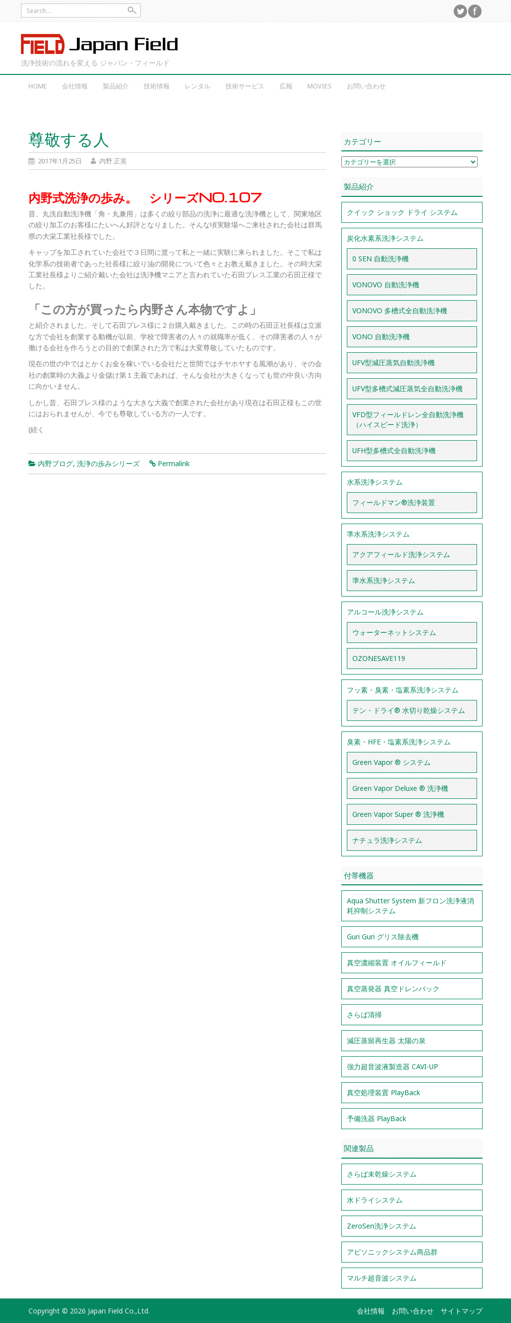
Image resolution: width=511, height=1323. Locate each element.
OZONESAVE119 (378, 658)
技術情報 (157, 85)
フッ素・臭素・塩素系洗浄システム (403, 689)
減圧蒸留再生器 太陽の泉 (386, 1040)
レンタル (198, 85)
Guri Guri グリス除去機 (383, 936)
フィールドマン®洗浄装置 (393, 502)
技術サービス (245, 85)
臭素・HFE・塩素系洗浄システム (399, 741)
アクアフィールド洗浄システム (401, 554)
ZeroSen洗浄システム (381, 1226)
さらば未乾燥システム (382, 1174)
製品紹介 (116, 85)
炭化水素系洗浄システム (385, 238)
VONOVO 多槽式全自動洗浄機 (399, 310)
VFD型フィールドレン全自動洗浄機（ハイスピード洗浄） (408, 419)
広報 (285, 85)
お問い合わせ (366, 85)
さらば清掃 (364, 1014)
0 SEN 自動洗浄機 (380, 258)
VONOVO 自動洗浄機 (385, 284)
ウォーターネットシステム (394, 632)
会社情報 (75, 85)
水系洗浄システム (375, 482)
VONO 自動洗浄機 (381, 336)
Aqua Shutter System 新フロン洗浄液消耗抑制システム (410, 905)
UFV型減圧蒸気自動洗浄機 (393, 362)
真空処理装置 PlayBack (383, 1092)
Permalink (174, 463)
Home (37, 85)
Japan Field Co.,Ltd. (100, 44)
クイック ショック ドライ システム (402, 212)
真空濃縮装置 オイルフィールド (397, 962)
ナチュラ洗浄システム (387, 840)
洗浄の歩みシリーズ (108, 463)
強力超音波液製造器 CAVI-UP (392, 1066)
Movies (319, 85)
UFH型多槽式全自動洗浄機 (394, 450)
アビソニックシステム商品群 (392, 1252)
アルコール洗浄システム (385, 612)
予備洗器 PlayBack (376, 1118)
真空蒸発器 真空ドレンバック (393, 988)
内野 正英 (113, 160)
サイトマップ (462, 1311)
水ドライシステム (375, 1200)
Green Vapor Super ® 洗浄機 (398, 814)
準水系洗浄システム (378, 534)
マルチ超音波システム (382, 1278)
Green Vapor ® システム (391, 762)
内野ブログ (55, 463)
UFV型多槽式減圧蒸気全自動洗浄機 (407, 388)
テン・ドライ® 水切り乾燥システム (408, 710)
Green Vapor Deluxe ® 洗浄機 (400, 788)
